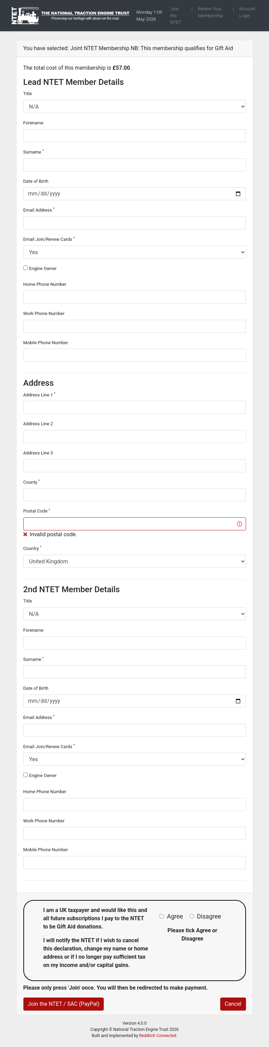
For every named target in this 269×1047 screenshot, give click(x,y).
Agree (175, 916)
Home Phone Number (45, 284)
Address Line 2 (38, 423)
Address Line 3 (38, 452)
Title (27, 93)
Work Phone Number (44, 313)
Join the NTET (175, 15)
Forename (33, 122)
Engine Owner (42, 268)
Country (32, 548)
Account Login (247, 12)
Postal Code (36, 511)
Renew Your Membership (210, 12)
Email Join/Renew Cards (49, 239)
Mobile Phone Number (45, 342)
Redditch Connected (157, 1035)
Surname (33, 152)
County (31, 482)
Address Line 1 (39, 394)
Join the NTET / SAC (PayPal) (64, 1004)
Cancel (233, 1004)
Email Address (39, 210)
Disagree (209, 916)
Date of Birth (35, 181)
